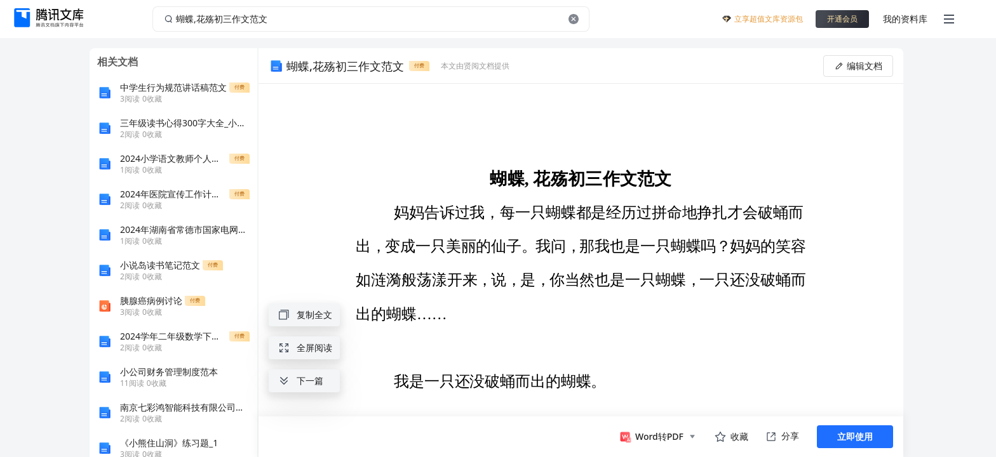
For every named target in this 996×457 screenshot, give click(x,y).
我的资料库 (905, 19)
